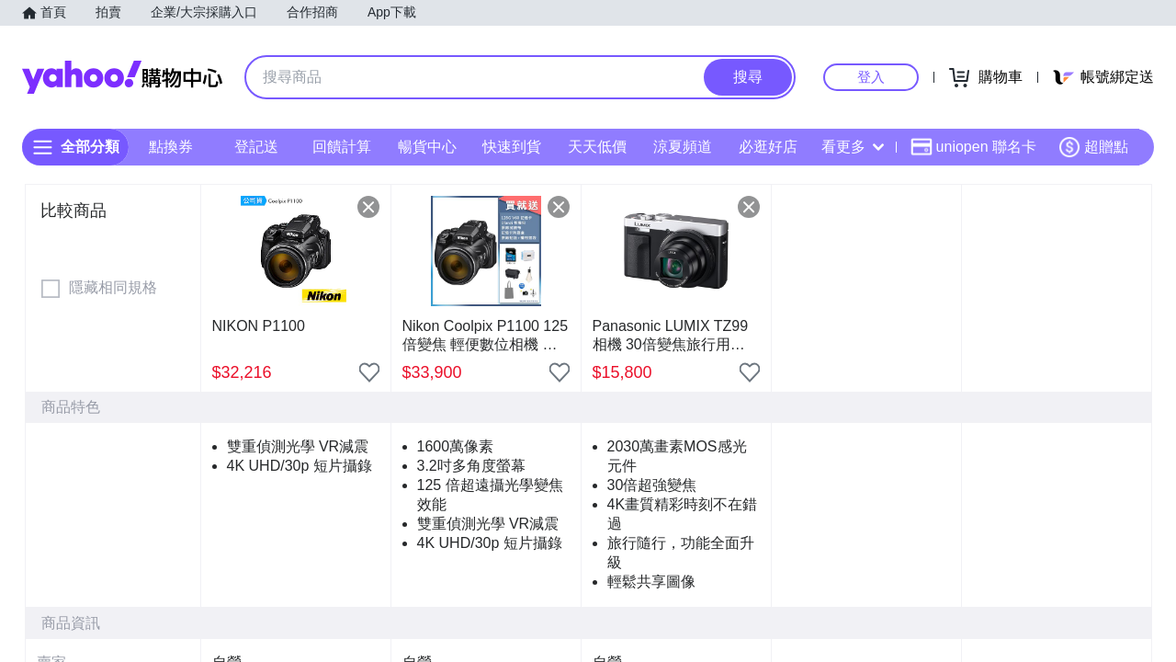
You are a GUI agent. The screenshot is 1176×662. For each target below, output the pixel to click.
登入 (871, 77)
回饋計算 (341, 146)
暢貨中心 (427, 146)
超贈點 (1093, 147)
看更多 (852, 146)
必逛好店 (768, 146)
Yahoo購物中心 (122, 77)
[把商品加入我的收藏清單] (369, 372)
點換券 (171, 146)
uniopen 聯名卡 (973, 147)
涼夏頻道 (682, 146)
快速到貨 (511, 146)
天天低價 (597, 146)
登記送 (256, 146)
